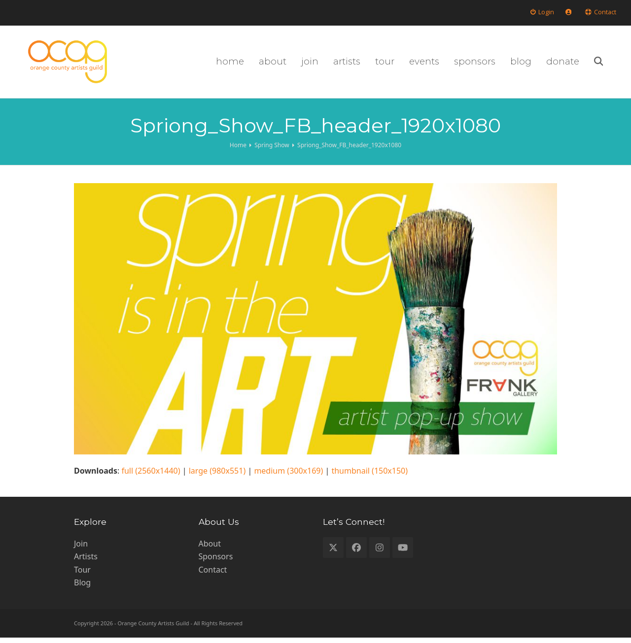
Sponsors (216, 561)
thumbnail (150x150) (369, 476)
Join (81, 549)
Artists (86, 561)
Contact (213, 575)
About (210, 549)
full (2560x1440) (150, 476)
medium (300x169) (288, 476)
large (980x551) (217, 476)
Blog (82, 587)
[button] (611, 64)
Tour (82, 575)
